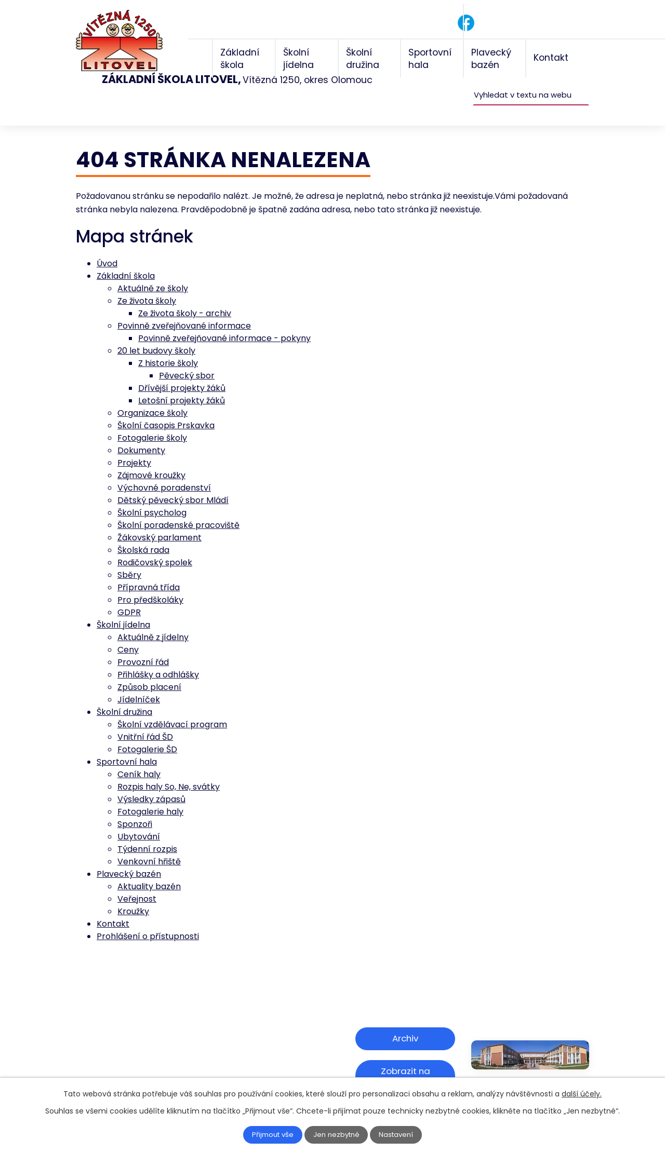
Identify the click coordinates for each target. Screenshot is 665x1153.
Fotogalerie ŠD (147, 733)
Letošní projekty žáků (181, 384)
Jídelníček (138, 683)
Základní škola (126, 260)
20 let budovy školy (156, 335)
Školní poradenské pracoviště (178, 509)
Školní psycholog (152, 497)
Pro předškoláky (150, 584)
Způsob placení (149, 671)
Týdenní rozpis (147, 833)
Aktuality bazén (149, 870)
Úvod (107, 247)
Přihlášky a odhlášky (158, 658)
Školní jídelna (123, 609)
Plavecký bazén (129, 858)
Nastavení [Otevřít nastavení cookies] (398, 1135)
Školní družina (124, 696)
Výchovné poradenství (164, 472)
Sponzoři (134, 808)
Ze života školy (146, 285)
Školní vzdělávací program (172, 708)
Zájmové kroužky (151, 459)
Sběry (129, 559)
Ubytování (138, 820)
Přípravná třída (148, 571)
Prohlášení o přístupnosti (148, 920)
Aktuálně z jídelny (153, 621)
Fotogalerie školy (152, 422)
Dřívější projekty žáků (181, 372)
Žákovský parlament (159, 521)
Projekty (134, 447)
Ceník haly (139, 758)
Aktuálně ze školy (152, 272)
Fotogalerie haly (150, 796)
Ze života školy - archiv (184, 297)
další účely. (582, 1094)
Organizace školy (152, 397)
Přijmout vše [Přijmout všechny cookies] (271, 1135)
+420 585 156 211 (147, 1044)
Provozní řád (143, 646)
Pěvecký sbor (187, 359)
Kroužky (133, 895)
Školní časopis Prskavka (166, 409)
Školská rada (143, 534)
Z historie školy (168, 347)
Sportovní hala (127, 746)
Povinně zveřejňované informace (184, 310)
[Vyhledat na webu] (531, 79)
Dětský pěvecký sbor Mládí (173, 484)
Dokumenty (141, 434)
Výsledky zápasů (151, 783)
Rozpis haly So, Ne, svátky (168, 771)
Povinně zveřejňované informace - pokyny (224, 322)
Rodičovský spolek (154, 546)
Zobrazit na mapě (405, 1053)
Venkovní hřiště (149, 845)
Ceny (128, 634)
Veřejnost (136, 883)
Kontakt (113, 908)
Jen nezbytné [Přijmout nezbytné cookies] (337, 1135)
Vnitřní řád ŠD (145, 721)
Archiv (405, 1021)
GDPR (129, 596)
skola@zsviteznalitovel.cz (165, 1057)
